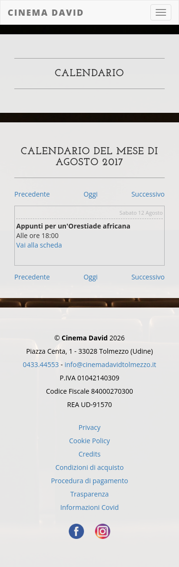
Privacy (89, 427)
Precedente (32, 194)
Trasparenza (89, 493)
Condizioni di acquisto (89, 467)
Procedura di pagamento (89, 480)
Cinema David (46, 12)
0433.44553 (41, 364)
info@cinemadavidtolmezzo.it (110, 364)
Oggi (91, 194)
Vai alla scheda (39, 244)
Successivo (148, 194)
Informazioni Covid (89, 507)
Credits (89, 453)
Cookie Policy (89, 440)
